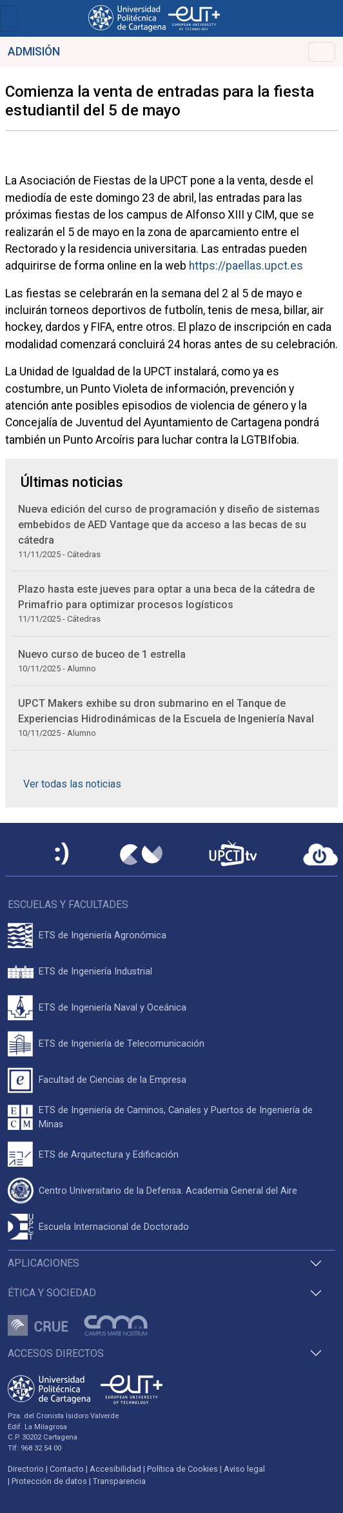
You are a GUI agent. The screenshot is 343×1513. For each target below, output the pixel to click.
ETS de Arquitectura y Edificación (109, 1154)
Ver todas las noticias (72, 784)
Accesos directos (56, 1353)
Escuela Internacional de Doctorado (114, 1226)
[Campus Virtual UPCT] (141, 854)
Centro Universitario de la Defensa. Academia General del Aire (168, 1190)
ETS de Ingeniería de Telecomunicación (121, 1043)
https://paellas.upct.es (246, 265)
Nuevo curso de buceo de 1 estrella (102, 654)
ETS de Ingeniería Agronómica (102, 935)
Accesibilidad (115, 1469)
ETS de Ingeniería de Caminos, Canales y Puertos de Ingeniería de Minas (176, 1117)
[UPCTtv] (233, 855)
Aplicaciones (43, 1263)
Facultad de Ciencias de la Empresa (112, 1079)
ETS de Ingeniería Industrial (95, 971)
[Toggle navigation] (8, 18)
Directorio (26, 1469)
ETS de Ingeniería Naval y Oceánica (112, 1007)
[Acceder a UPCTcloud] (320, 854)
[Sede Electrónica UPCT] (62, 854)
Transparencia (119, 1481)
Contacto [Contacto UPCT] (67, 1469)
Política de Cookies (182, 1469)
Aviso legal (244, 1469)
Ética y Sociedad (52, 1293)
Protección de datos (49, 1481)
